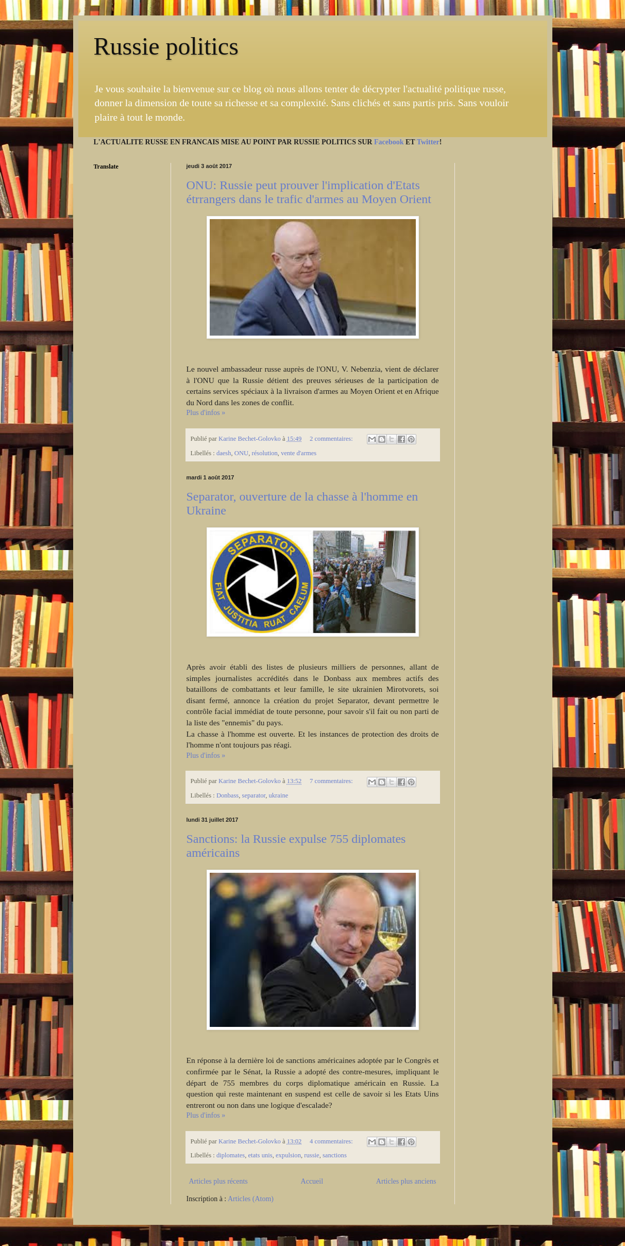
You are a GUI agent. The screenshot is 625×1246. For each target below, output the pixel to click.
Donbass (227, 795)
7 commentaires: (332, 781)
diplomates (230, 1155)
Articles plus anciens (406, 1181)
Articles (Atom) (251, 1199)
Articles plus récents (218, 1181)
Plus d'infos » (206, 413)
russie (311, 1155)
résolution (264, 453)
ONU (241, 453)
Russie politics (166, 46)
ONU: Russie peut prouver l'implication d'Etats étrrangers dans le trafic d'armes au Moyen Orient (309, 192)
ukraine (279, 795)
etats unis (260, 1155)
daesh (223, 453)
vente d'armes (298, 453)
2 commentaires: (332, 438)
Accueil (312, 1181)
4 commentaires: (332, 1141)
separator (254, 795)
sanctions (335, 1155)
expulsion (288, 1155)
